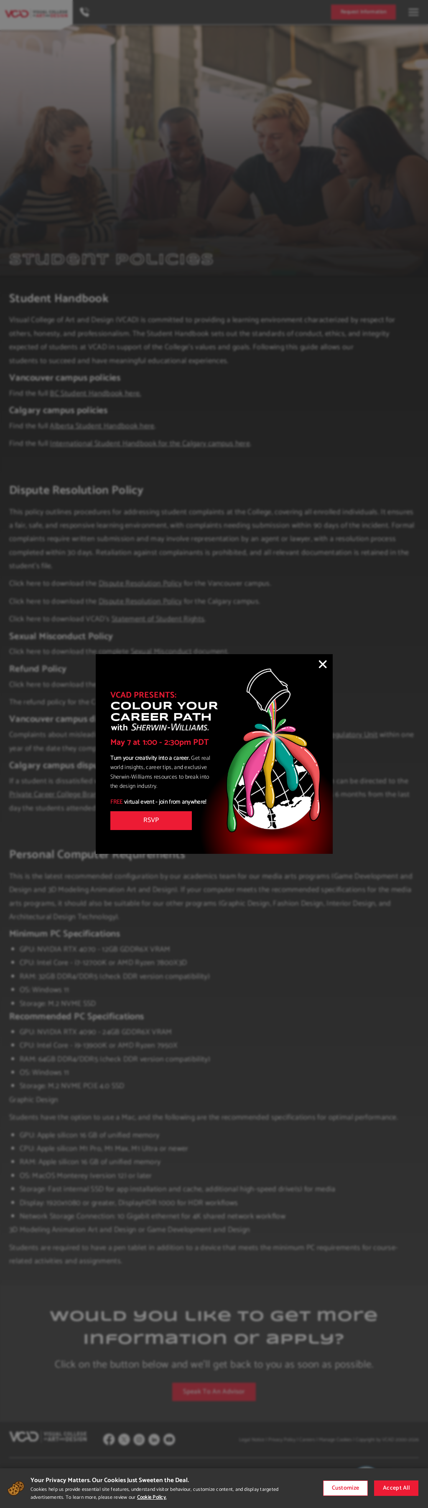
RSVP (151, 820)
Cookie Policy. (151, 1497)
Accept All (396, 1488)
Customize (345, 1488)
